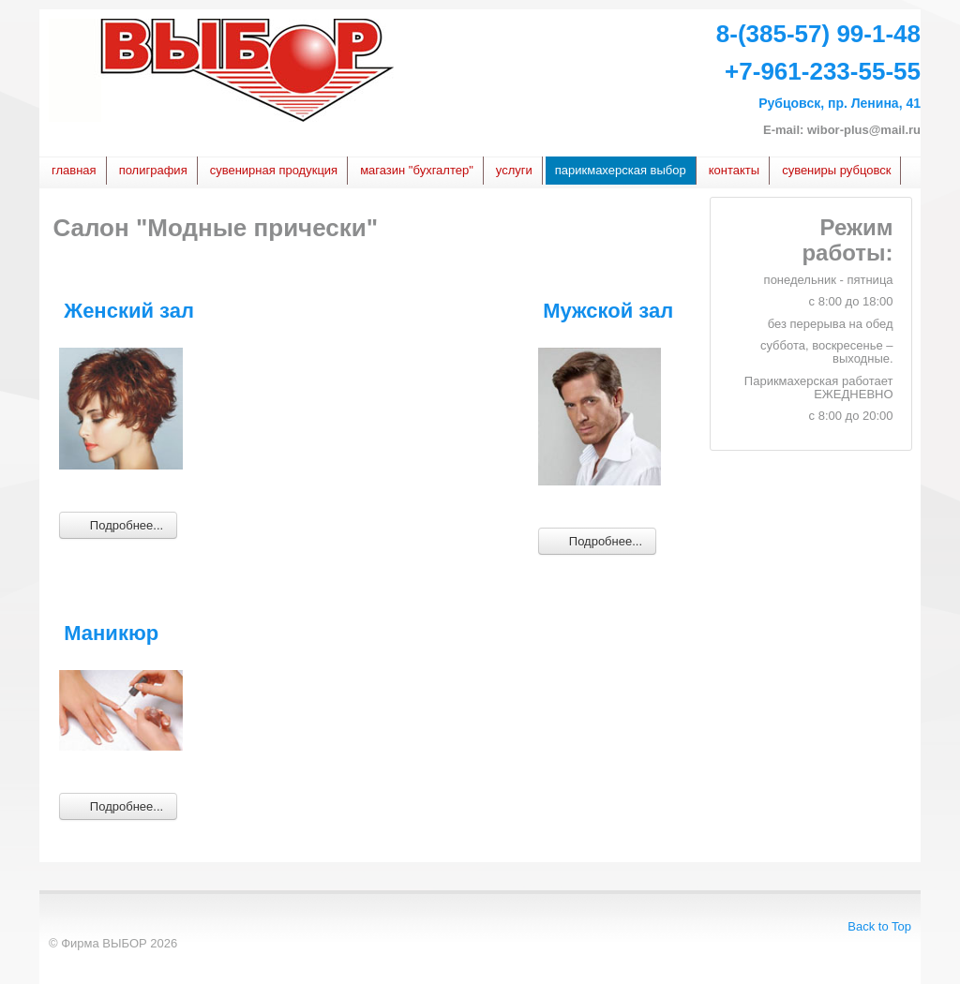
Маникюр (111, 633)
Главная (74, 170)
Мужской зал (608, 310)
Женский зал (129, 310)
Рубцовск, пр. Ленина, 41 (839, 103)
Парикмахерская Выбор (620, 170)
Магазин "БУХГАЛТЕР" (416, 170)
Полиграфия (153, 170)
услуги (514, 170)
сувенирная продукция (274, 170)
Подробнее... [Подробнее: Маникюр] (118, 805)
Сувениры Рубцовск (836, 170)
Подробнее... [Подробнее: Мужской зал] (597, 540)
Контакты (734, 170)
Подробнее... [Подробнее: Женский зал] (118, 524)
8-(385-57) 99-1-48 (818, 34)
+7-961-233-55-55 (823, 71)
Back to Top (879, 926)
